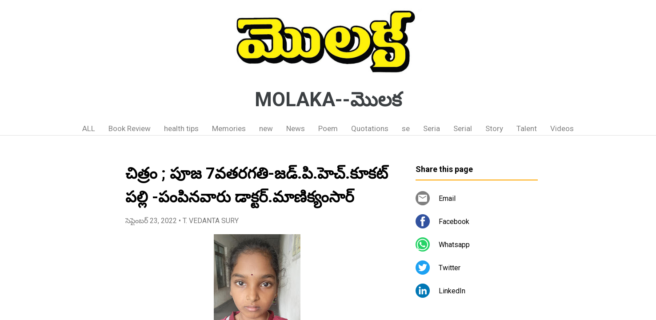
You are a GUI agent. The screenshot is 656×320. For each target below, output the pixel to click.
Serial (462, 128)
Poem (328, 128)
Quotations (369, 128)
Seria (431, 128)
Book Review (129, 128)
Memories (229, 128)
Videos (562, 128)
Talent (526, 128)
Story (494, 128)
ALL (88, 128)
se (406, 128)
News (295, 128)
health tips (181, 128)
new (266, 128)
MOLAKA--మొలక (328, 99)
